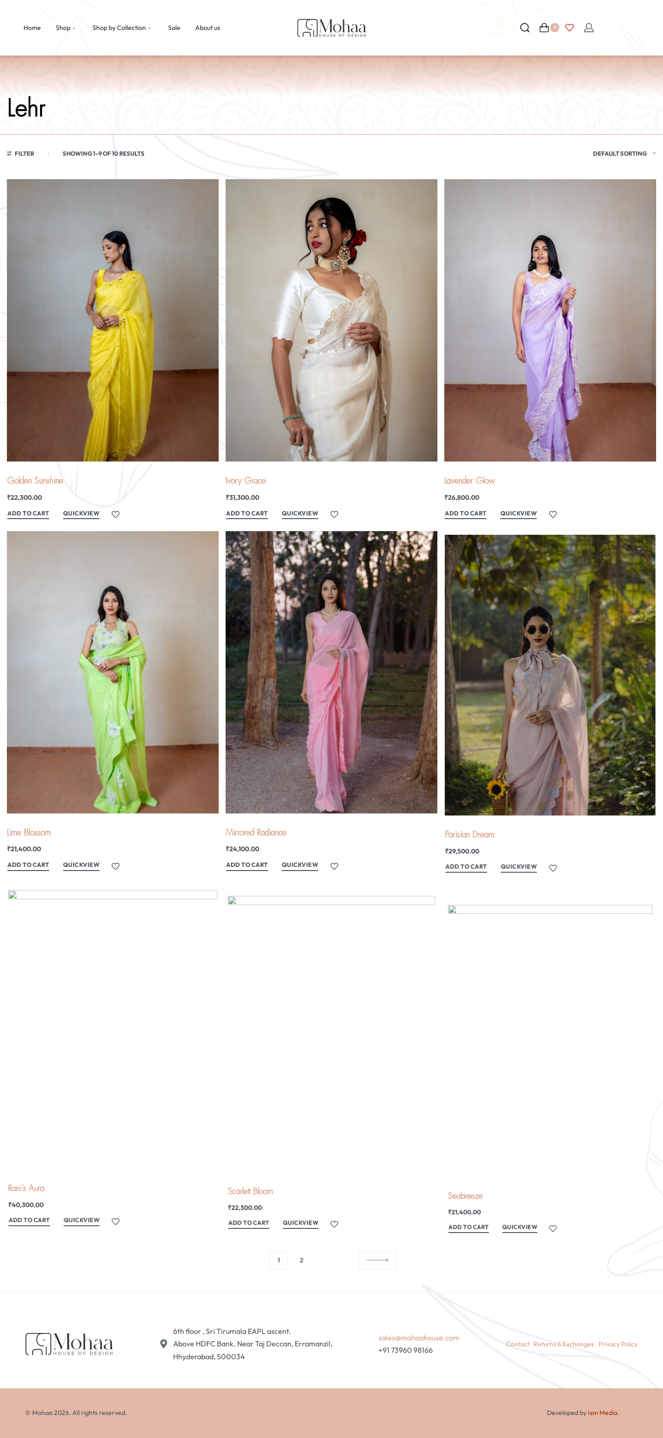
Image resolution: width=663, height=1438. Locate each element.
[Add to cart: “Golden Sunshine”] (28, 514)
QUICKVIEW (81, 513)
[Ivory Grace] (331, 320)
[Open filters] (20, 155)
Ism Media (602, 1413)
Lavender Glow (469, 481)
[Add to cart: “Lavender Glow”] (465, 514)
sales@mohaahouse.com (418, 1337)
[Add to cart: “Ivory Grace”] (247, 514)
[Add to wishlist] (115, 514)
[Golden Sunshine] (113, 320)
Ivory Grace (246, 481)
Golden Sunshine (35, 481)
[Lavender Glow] (550, 320)
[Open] (569, 28)
